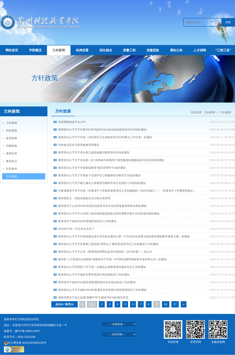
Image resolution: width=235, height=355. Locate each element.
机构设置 (82, 50)
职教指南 (11, 145)
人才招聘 (199, 50)
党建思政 (152, 50)
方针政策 (11, 176)
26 (165, 304)
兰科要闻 (11, 122)
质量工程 (129, 50)
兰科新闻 (58, 50)
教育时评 (11, 153)
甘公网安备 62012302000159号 (25, 342)
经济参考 (11, 168)
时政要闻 (11, 130)
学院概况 (35, 50)
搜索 (228, 22)
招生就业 (105, 50)
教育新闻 (11, 138)
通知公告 (176, 50)
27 (175, 304)
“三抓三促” (223, 50)
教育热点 (11, 161)
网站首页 (11, 50)
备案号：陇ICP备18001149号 (22, 330)
